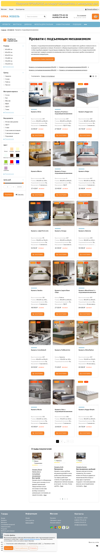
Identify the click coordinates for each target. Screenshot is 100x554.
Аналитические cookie (33, 543)
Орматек (8, 76)
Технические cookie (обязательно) (15, 543)
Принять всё (8, 548)
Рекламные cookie (48, 543)
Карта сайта (30, 523)
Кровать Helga (59, 467)
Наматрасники (5, 526)
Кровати (4, 520)
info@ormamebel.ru (81, 525)
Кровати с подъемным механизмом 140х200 (42, 67)
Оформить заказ (55, 520)
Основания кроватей (8, 524)
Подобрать (8, 194)
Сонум (7, 79)
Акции (3, 518)
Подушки (4, 529)
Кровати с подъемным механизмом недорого (73, 70)
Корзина (53, 518)
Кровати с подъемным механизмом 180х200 (42, 70)
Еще (47, 491)
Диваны (3, 533)
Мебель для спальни (7, 531)
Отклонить (33, 548)
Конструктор (30, 520)
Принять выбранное (21, 548)
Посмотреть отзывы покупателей (43, 59)
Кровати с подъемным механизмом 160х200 (73, 67)
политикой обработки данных (32, 539)
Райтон (7, 82)
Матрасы (4, 522)
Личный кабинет (55, 523)
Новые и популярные (48, 76)
